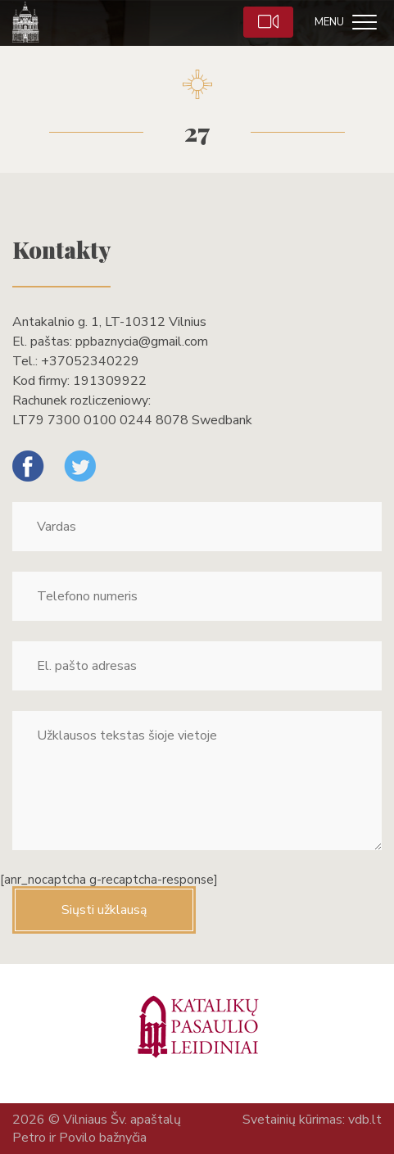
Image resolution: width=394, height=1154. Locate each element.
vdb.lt (365, 1120)
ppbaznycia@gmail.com (141, 342)
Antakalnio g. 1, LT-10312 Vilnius (109, 322)
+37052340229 (90, 361)
